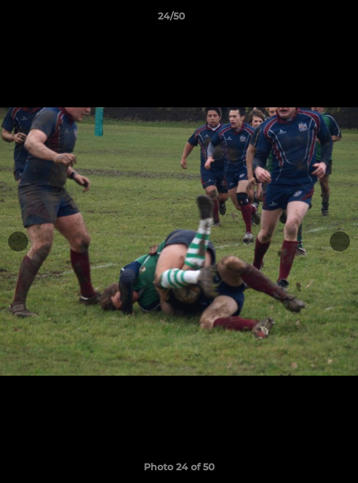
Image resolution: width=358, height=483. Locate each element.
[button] (310, 19)
